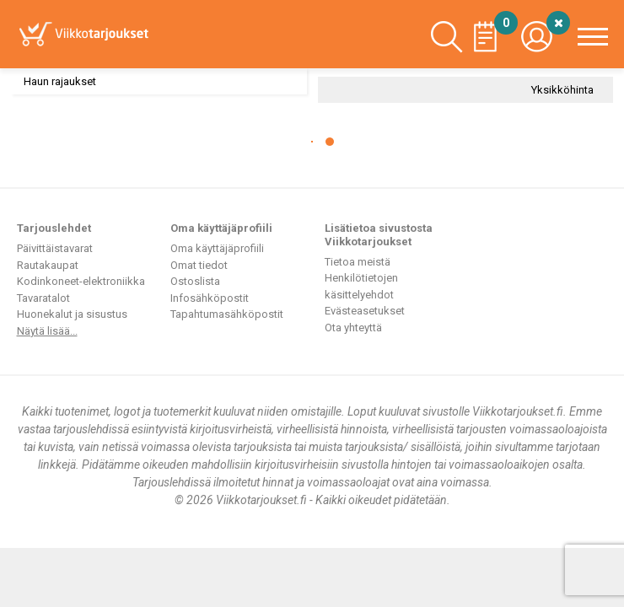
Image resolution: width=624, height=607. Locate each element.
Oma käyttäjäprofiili (217, 248)
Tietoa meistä (357, 261)
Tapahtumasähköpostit (226, 314)
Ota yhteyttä (353, 327)
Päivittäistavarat (55, 248)
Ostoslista (195, 281)
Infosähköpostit (209, 298)
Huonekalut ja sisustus (72, 314)
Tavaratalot (43, 298)
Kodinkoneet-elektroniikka (81, 281)
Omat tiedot (199, 265)
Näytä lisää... (47, 331)
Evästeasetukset (365, 310)
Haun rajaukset (60, 81)
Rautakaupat (47, 265)
